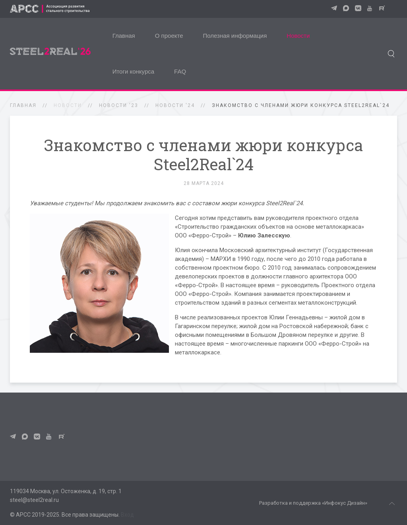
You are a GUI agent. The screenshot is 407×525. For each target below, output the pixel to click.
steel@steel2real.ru (34, 500)
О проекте (169, 35)
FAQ (180, 71)
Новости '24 (175, 105)
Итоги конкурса (133, 71)
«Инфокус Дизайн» (344, 503)
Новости (298, 35)
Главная (123, 35)
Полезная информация (235, 35)
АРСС (23, 514)
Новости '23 (118, 105)
